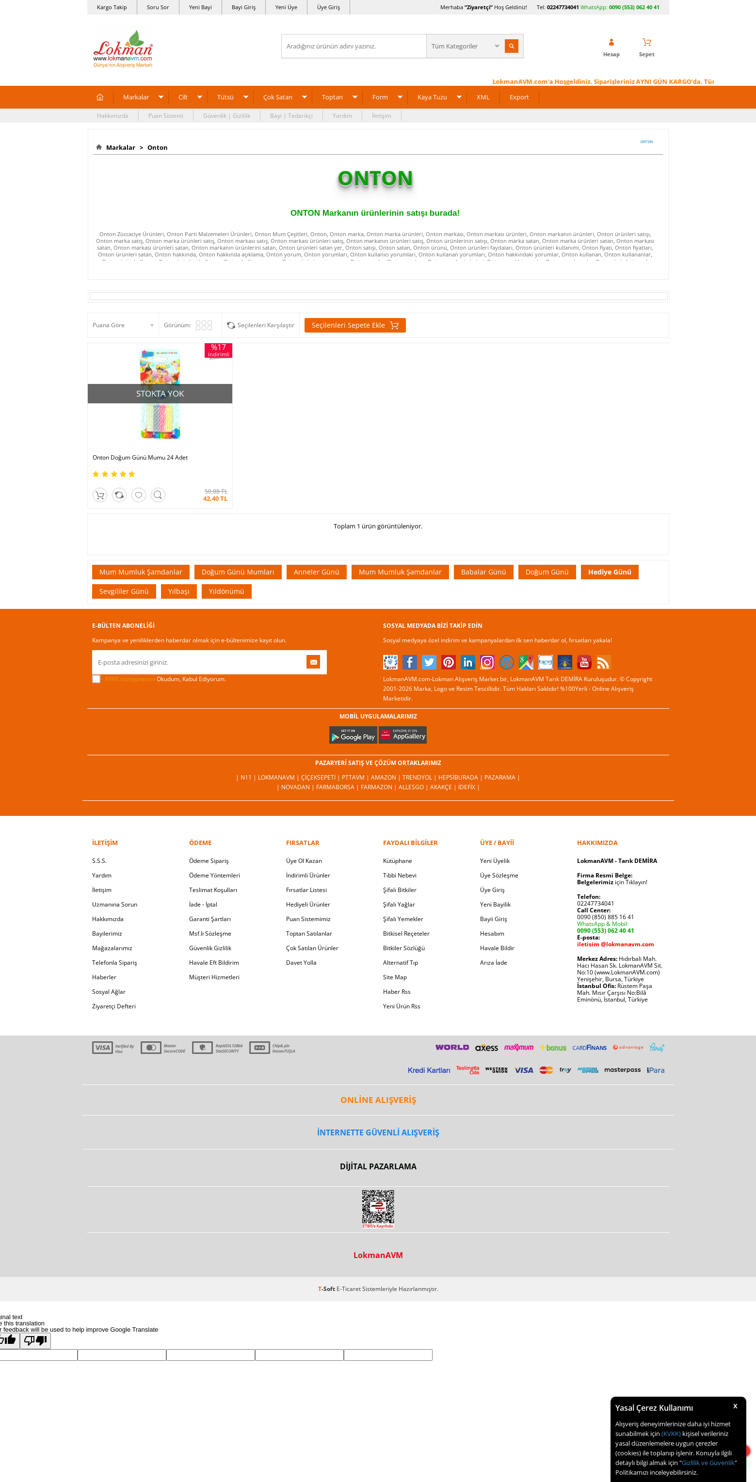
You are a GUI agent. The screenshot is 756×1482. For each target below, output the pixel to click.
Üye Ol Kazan (304, 861)
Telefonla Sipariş (114, 962)
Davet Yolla (301, 962)
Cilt (183, 97)
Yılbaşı (179, 591)
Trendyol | (420, 777)
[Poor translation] (35, 1341)
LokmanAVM (378, 1255)
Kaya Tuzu (432, 97)
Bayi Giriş (244, 7)
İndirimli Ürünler (308, 875)
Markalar (136, 97)
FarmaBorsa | (338, 787)
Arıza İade (493, 962)
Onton (156, 147)
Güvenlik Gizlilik (210, 948)
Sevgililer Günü (124, 591)
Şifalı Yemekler (403, 919)
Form (380, 97)
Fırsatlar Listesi (306, 890)
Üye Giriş (328, 7)
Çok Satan (277, 97)
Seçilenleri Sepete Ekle (355, 325)
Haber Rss (397, 992)
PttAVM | (356, 777)
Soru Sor (158, 7)
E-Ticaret (349, 1289)
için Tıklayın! (612, 882)
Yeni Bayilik (495, 904)
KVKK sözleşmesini (130, 679)
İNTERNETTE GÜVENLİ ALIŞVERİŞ (378, 1132)
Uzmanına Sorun (114, 904)
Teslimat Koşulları (213, 890)
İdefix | (469, 787)
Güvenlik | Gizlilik (226, 116)
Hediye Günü (609, 571)
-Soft (327, 1289)
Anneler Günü (316, 571)
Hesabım (492, 933)
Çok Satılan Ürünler (312, 948)
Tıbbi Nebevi (400, 875)
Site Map (395, 977)
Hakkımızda (113, 116)
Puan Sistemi (165, 116)
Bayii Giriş (493, 919)
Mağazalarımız (112, 948)
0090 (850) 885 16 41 (605, 917)
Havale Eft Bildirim (214, 962)
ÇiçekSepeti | (321, 777)
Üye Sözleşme (499, 875)
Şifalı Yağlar (399, 904)
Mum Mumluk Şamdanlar (140, 571)
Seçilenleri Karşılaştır (266, 325)
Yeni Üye (286, 7)
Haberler (104, 977)
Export (519, 97)
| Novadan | (296, 787)
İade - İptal (203, 904)
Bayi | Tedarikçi (291, 116)
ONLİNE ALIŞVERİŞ (378, 1099)
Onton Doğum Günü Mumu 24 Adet (140, 457)
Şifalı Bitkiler (400, 890)
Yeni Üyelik (495, 861)
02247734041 (563, 7)
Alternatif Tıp (400, 962)
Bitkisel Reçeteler (406, 933)
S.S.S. (99, 861)
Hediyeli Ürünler (308, 904)
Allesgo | (414, 787)
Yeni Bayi (200, 7)
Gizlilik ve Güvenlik (708, 1462)
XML (483, 97)
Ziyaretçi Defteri (114, 1006)
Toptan (332, 97)
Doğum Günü (547, 571)
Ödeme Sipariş (209, 861)
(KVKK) (671, 1433)
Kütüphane (397, 861)
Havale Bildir (497, 948)
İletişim (381, 116)
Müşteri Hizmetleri (214, 977)
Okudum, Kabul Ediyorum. (159, 679)
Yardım (342, 116)
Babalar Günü (483, 571)
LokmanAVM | (279, 777)
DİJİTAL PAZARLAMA (378, 1166)
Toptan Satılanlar (309, 933)
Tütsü (225, 97)
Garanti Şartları (210, 919)
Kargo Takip (112, 7)
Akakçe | (444, 787)
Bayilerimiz (107, 933)
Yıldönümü (226, 591)
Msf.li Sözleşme (210, 933)
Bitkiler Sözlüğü (404, 948)
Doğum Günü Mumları (238, 571)
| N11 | (247, 777)
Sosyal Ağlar (109, 992)
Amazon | (386, 777)
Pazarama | (502, 777)
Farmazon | (380, 787)
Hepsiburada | (461, 777)
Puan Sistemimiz (308, 919)
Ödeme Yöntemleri (214, 875)
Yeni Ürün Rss (401, 1006)
